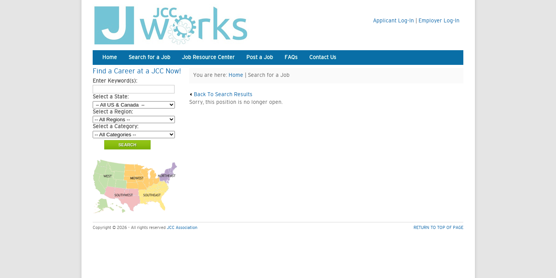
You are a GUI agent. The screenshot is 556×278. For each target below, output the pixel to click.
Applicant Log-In (393, 21)
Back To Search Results (221, 94)
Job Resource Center (208, 57)
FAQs (291, 57)
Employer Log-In (439, 21)
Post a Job (259, 57)
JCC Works (189, 24)
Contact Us (322, 57)
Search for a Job (149, 57)
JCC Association (182, 227)
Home (109, 57)
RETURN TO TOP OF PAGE (438, 227)
